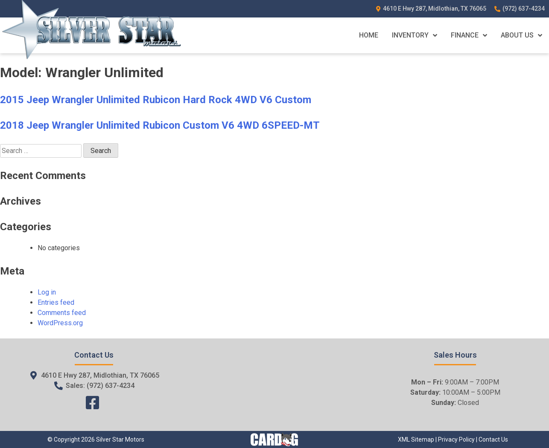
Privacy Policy (456, 439)
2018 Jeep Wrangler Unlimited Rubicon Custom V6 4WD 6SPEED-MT (160, 125)
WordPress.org (60, 323)
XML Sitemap (416, 439)
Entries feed (56, 302)
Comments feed (62, 313)
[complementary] (523, 422)
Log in (47, 292)
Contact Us (493, 439)
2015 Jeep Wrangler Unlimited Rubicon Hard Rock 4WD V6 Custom (155, 100)
